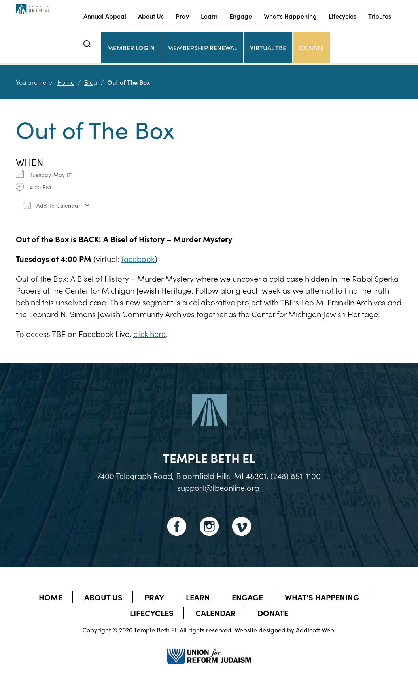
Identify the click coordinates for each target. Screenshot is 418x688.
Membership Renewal (202, 47)
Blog (90, 82)
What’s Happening (290, 15)
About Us (151, 15)
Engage (240, 15)
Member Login (131, 47)
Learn (209, 15)
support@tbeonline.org (218, 487)
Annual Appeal (104, 15)
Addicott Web (315, 629)
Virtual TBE (268, 47)
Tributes (379, 15)
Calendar (215, 612)
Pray (182, 15)
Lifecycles (342, 15)
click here (149, 333)
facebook (138, 258)
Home (65, 82)
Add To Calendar (52, 205)
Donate (311, 47)
